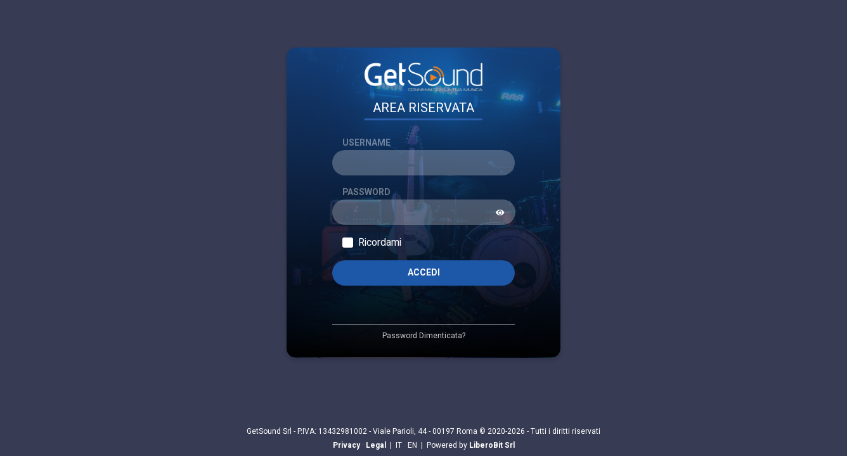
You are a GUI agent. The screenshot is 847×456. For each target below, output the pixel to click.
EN (412, 445)
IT (399, 445)
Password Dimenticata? (423, 335)
